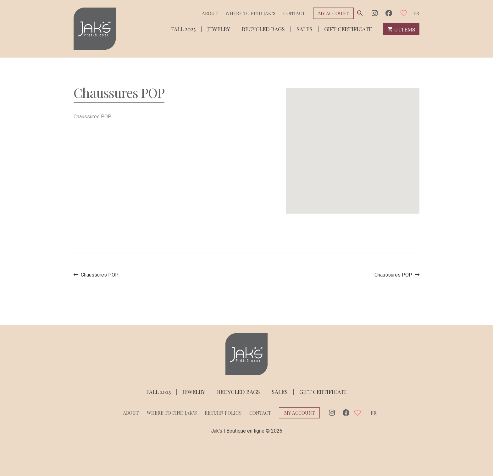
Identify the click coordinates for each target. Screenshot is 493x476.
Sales (304, 28)
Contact (294, 13)
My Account (333, 13)
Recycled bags (263, 28)
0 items (401, 28)
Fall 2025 (183, 28)
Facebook (388, 13)
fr (416, 13)
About (210, 13)
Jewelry (218, 28)
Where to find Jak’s (250, 13)
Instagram (375, 13)
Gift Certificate (348, 28)
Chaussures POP (99, 274)
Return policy (223, 413)
